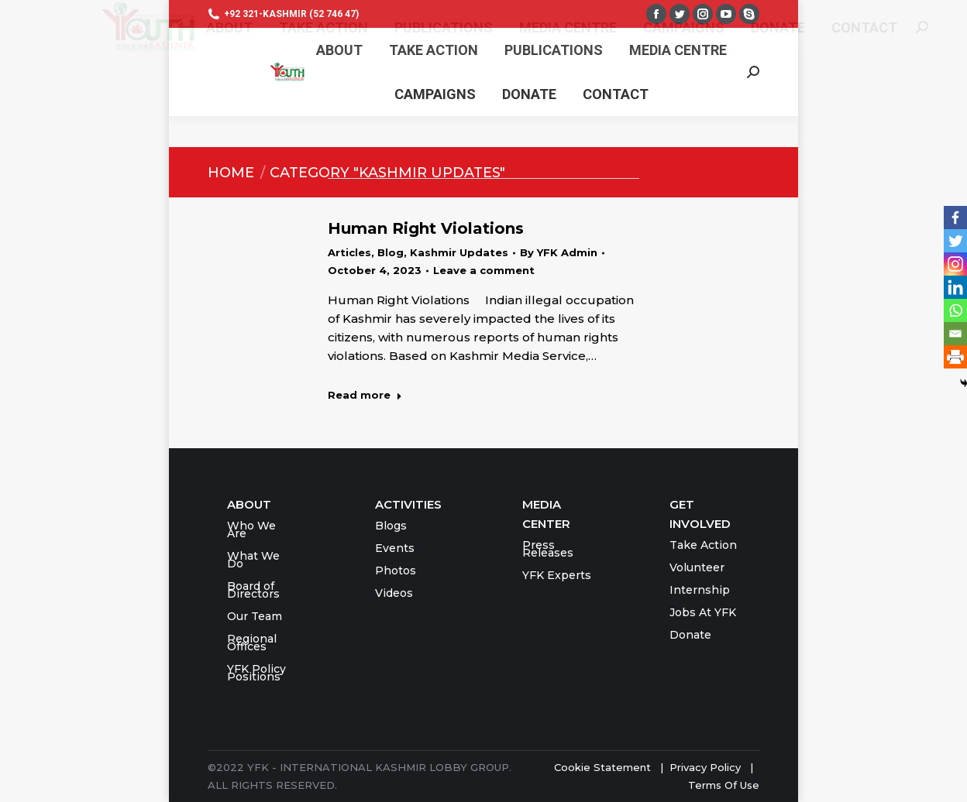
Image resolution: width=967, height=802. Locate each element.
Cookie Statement (602, 767)
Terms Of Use (723, 785)
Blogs (391, 526)
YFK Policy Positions (256, 672)
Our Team (254, 616)
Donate (690, 635)
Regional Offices (252, 642)
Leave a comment (484, 270)
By (558, 252)
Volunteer (696, 567)
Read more (365, 395)
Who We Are (251, 529)
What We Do (253, 559)
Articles (349, 252)
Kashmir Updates (459, 252)
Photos (395, 570)
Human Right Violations (426, 228)
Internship (699, 590)
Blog (390, 252)
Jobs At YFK (702, 612)
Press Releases (547, 549)
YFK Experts (556, 575)
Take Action (703, 545)
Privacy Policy (706, 767)
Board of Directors (253, 590)
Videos (394, 593)
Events (395, 548)
